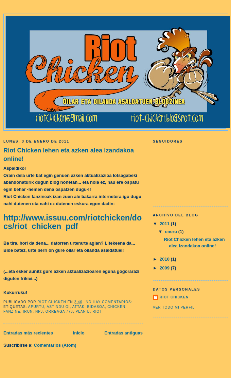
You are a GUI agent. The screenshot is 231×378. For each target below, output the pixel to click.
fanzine (11, 311)
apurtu (36, 307)
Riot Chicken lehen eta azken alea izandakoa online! (68, 154)
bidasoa (96, 307)
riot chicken (174, 297)
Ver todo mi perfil (174, 307)
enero (171, 231)
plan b (82, 311)
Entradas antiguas (123, 332)
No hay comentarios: (110, 302)
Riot (97, 311)
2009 (165, 267)
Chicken (116, 307)
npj (39, 311)
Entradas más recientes (28, 332)
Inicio (79, 332)
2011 (165, 223)
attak (78, 307)
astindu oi (58, 307)
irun (28, 311)
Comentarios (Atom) (55, 345)
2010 (165, 259)
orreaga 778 (59, 311)
